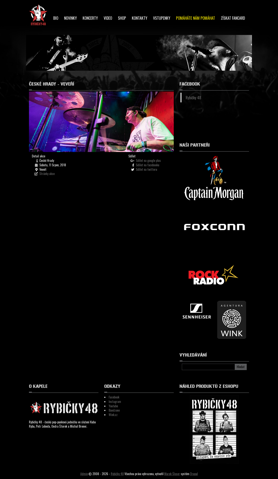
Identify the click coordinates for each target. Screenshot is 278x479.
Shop (122, 18)
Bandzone (114, 410)
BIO (55, 18)
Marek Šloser (172, 473)
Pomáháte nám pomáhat (195, 18)
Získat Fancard (233, 18)
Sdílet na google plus (148, 160)
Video (108, 18)
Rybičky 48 (193, 97)
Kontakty (139, 18)
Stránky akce (47, 173)
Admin (84, 473)
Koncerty (90, 18)
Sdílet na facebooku (147, 165)
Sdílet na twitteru (146, 169)
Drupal (194, 473)
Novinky (70, 18)
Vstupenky (161, 18)
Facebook (114, 397)
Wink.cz (113, 414)
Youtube (113, 406)
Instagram (115, 401)
